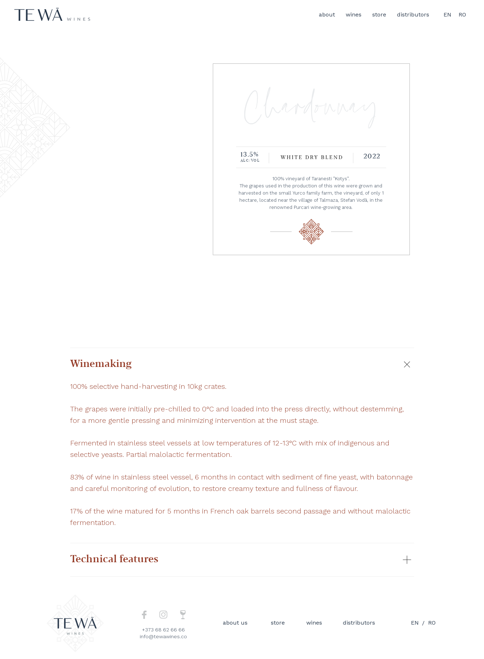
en (415, 622)
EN (447, 14)
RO (462, 14)
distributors (413, 14)
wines (353, 14)
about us (235, 622)
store (379, 14)
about (327, 14)
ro (432, 622)
